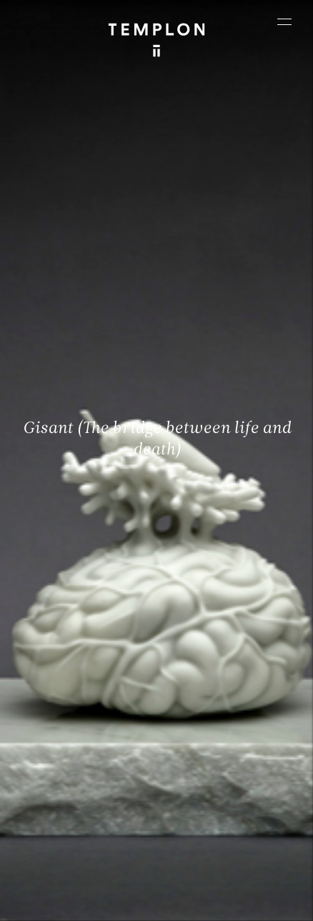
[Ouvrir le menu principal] (284, 21)
